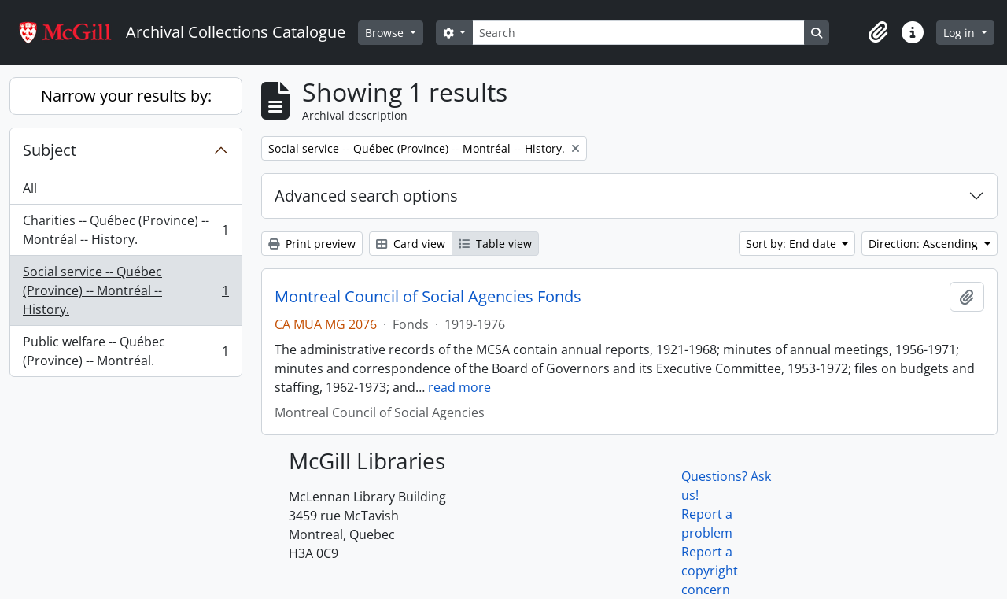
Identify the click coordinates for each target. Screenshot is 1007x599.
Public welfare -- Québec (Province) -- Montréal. (125, 351)
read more (459, 387)
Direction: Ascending (925, 243)
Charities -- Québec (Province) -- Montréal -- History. (125, 230)
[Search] (638, 32)
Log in (960, 32)
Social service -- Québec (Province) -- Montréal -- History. (125, 290)
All (30, 188)
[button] (878, 32)
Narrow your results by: (126, 95)
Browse (386, 32)
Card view (410, 243)
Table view (495, 243)
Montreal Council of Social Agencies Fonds (428, 296)
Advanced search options (366, 195)
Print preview (312, 243)
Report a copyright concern (709, 570)
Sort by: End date (792, 243)
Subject (49, 150)
